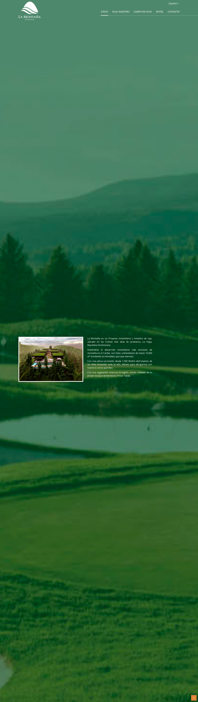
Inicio (104, 11)
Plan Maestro (121, 11)
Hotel (160, 11)
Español (174, 3)
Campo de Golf (143, 11)
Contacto (174, 11)
